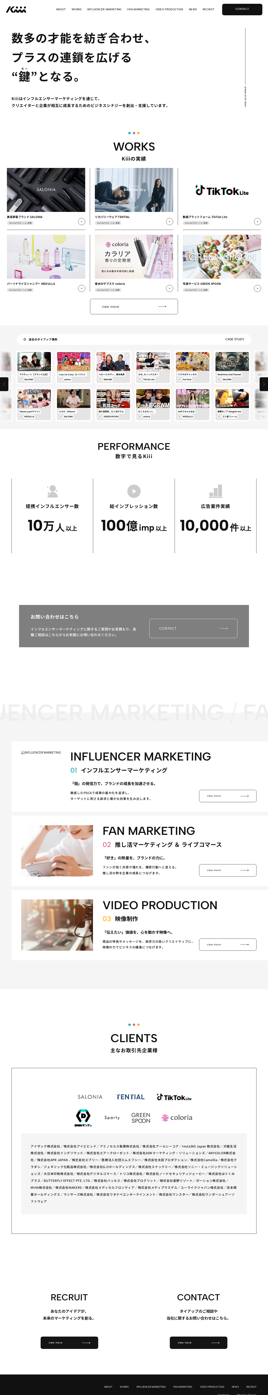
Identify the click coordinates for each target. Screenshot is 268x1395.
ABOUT (61, 9)
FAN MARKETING (138, 9)
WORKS (77, 9)
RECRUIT (208, 9)
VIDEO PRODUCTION (169, 9)
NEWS (193, 9)
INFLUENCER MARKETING (104, 9)
